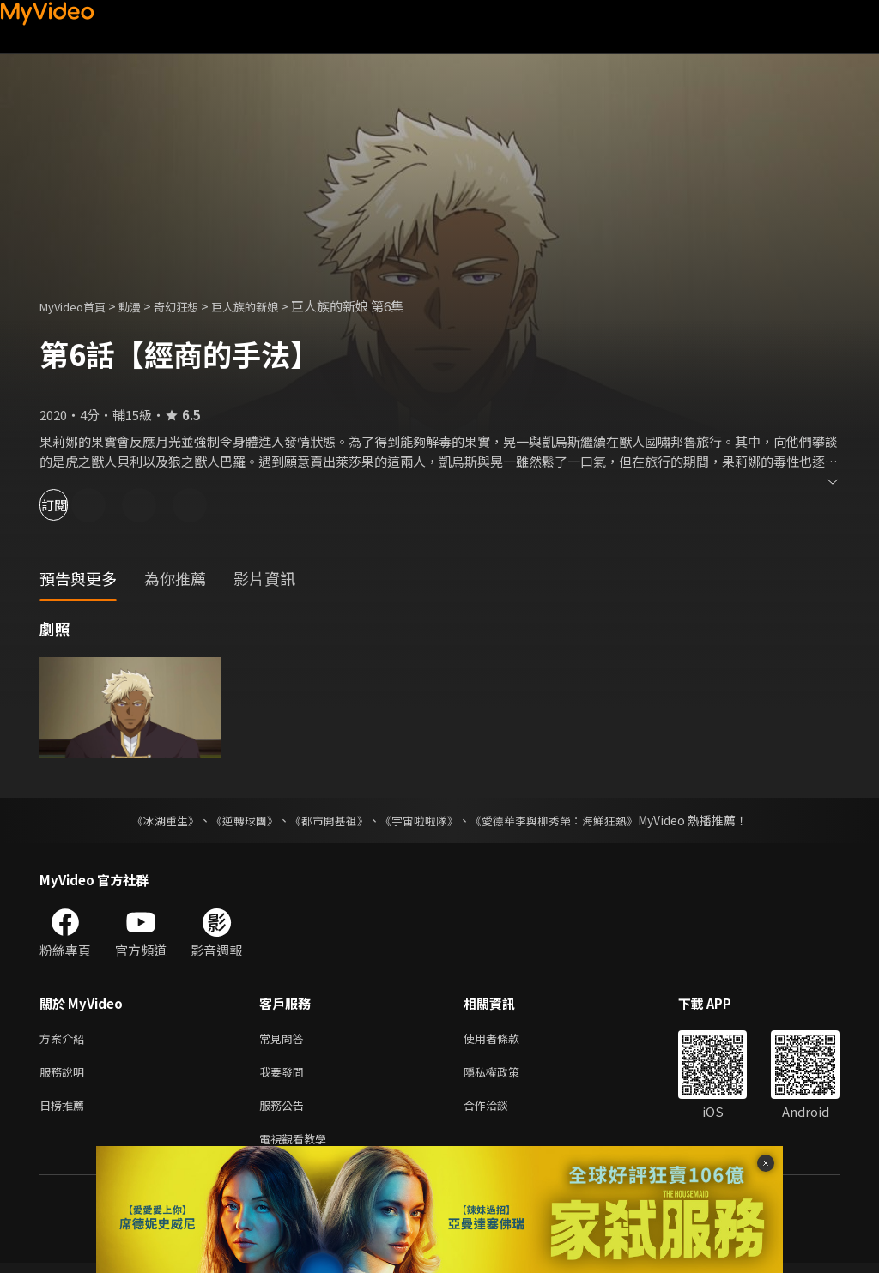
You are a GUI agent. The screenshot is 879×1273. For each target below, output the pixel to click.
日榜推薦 (65, 1111)
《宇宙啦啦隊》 (421, 820)
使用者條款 (506, 1039)
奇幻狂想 (195, 306)
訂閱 (74, 505)
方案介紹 (65, 1039)
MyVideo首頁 (78, 306)
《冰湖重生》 (150, 820)
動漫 (143, 306)
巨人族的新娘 (272, 306)
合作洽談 (499, 1111)
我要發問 (285, 1075)
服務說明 (65, 1075)
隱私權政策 (506, 1075)
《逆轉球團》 (234, 820)
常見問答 (285, 1039)
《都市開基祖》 (324, 820)
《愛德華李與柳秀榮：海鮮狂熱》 (565, 820)
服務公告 (285, 1111)
